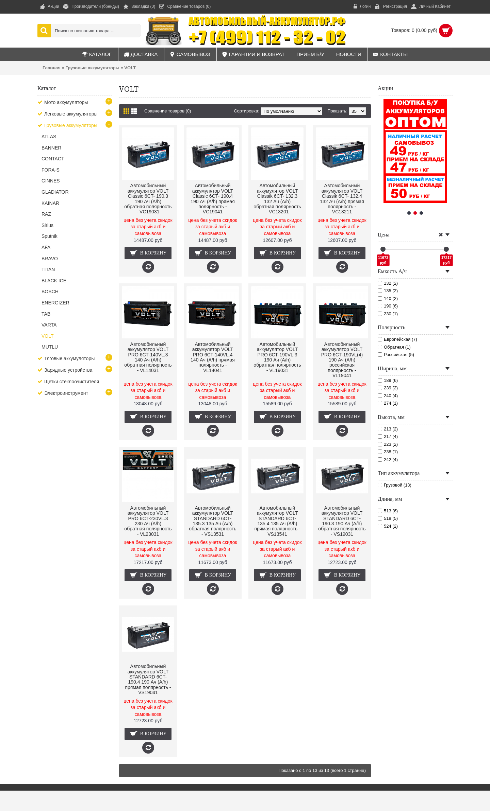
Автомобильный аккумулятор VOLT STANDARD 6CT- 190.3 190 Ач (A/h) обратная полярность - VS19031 (341, 521)
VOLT (130, 67)
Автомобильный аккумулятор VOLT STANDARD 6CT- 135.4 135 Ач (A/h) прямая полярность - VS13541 (277, 521)
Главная (52, 67)
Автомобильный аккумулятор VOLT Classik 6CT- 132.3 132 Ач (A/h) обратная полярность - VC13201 (277, 198)
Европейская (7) (397, 339)
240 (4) (388, 395)
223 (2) (388, 444)
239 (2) (388, 387)
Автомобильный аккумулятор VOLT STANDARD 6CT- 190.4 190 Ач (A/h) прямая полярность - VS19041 (148, 679)
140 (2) (388, 298)
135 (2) (388, 290)
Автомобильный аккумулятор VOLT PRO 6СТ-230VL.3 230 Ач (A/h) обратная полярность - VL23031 (148, 521)
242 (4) (388, 459)
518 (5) (388, 518)
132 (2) (388, 283)
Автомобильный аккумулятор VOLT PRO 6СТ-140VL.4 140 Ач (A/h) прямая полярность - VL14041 (213, 357)
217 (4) (388, 436)
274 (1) (388, 403)
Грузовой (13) (394, 485)
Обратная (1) (394, 347)
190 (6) (388, 305)
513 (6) (388, 510)
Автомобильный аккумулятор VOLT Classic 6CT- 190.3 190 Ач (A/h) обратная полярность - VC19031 (148, 198)
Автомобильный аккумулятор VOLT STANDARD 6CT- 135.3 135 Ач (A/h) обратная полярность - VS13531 (212, 521)
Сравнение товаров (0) (167, 110)
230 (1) (388, 313)
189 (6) (388, 380)
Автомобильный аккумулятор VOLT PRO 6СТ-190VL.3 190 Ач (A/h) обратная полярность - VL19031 (277, 357)
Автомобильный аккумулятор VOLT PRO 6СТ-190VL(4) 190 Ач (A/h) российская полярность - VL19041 (342, 359)
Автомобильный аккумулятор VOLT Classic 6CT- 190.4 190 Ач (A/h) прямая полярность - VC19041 (213, 198)
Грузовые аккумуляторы (92, 67)
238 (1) (388, 451)
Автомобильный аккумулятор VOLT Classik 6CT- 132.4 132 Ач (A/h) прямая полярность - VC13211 (342, 198)
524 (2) (388, 526)
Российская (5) (396, 354)
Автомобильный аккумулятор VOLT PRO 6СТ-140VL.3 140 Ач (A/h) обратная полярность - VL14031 (148, 357)
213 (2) (388, 428)
